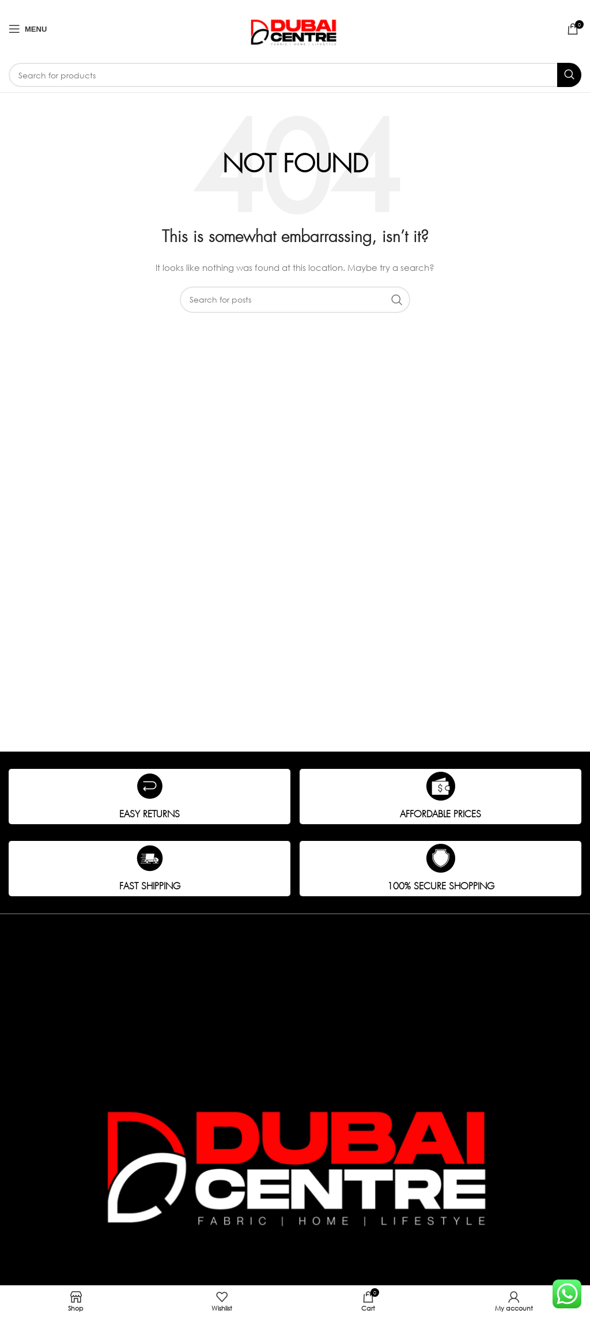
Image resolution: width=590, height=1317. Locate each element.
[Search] (295, 75)
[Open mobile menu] (27, 28)
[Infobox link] (149, 796)
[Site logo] (295, 27)
